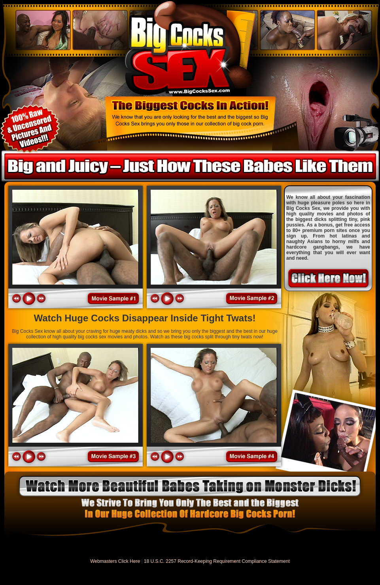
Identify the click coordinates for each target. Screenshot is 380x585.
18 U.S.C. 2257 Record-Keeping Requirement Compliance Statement (217, 561)
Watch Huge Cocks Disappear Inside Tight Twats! (145, 318)
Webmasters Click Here (115, 561)
